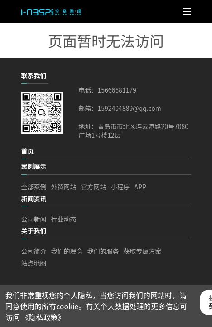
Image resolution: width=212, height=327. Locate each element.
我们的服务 (103, 251)
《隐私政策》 (43, 317)
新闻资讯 (34, 198)
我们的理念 (67, 251)
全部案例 (34, 186)
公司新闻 (34, 218)
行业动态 (64, 218)
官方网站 (93, 186)
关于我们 (34, 230)
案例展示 (34, 166)
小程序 (120, 186)
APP (140, 186)
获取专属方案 (143, 251)
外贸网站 (64, 186)
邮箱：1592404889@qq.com (120, 108)
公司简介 (34, 251)
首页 (27, 150)
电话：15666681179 (107, 90)
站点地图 (34, 263)
